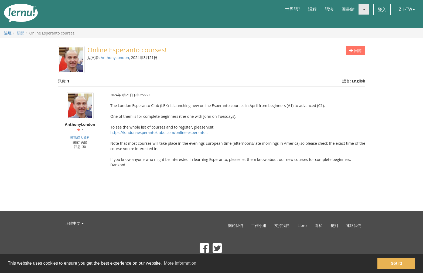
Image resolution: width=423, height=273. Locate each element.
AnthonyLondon (115, 57)
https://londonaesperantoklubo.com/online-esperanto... (159, 132)
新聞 (20, 33)
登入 (382, 9)
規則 (334, 225)
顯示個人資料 (80, 137)
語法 (329, 9)
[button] (364, 9)
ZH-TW (407, 9)
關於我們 (235, 225)
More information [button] (180, 263)
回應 (355, 50)
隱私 (318, 225)
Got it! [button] (396, 263)
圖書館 (348, 9)
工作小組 (258, 225)
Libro (302, 225)
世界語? (292, 9)
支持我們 (281, 225)
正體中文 (74, 223)
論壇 (8, 33)
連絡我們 (353, 225)
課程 (312, 9)
